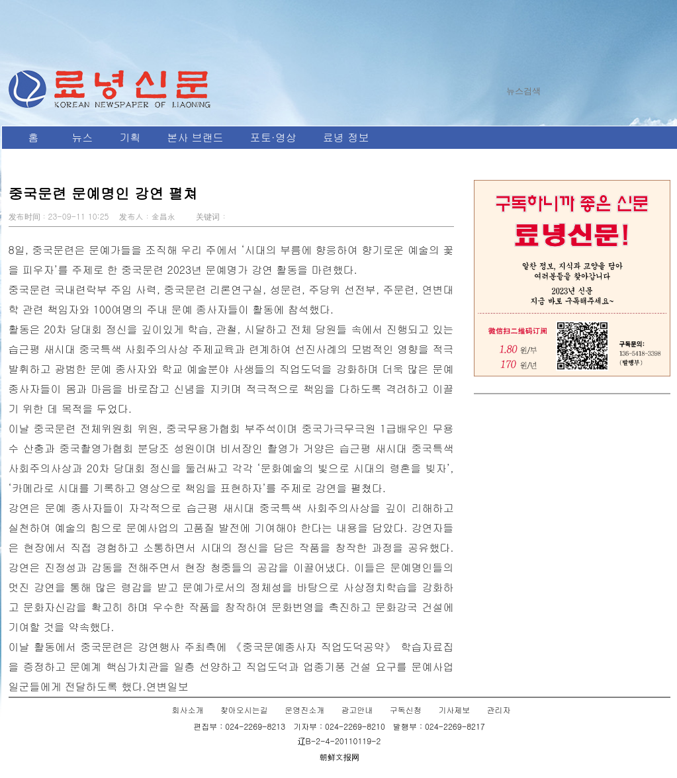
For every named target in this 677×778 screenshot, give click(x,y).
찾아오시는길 (244, 709)
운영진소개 (304, 709)
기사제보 (454, 709)
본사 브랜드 (195, 137)
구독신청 (406, 709)
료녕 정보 (346, 137)
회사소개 (188, 709)
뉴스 (82, 137)
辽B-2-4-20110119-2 (339, 740)
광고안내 (357, 709)
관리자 (498, 709)
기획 (130, 137)
